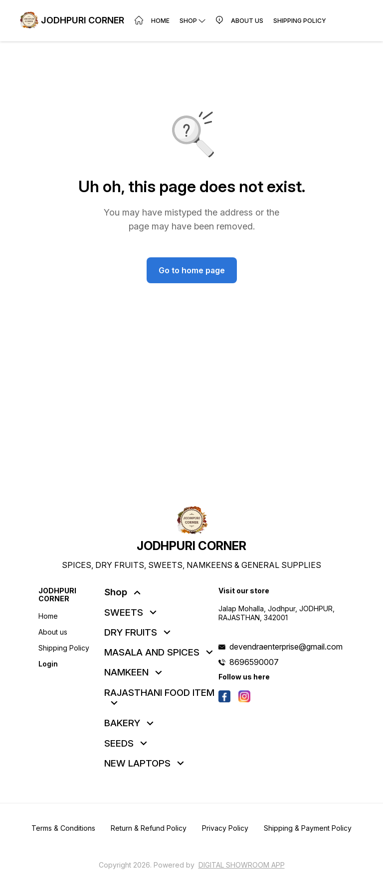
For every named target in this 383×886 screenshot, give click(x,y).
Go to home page (192, 270)
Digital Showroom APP (241, 865)
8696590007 (254, 662)
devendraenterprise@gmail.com (286, 646)
